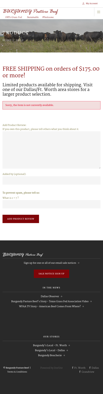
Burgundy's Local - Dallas (50, 351)
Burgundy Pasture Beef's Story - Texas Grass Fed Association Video (50, 302)
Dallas (94, 368)
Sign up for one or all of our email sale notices (50, 263)
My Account (90, 3)
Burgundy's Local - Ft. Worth (50, 346)
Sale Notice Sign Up (51, 274)
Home (7, 40)
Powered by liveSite (51, 368)
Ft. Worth (79, 368)
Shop (20, 40)
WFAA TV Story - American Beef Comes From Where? (50, 307)
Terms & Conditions (17, 372)
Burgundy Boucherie (50, 356)
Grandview (86, 372)
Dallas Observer (50, 297)
